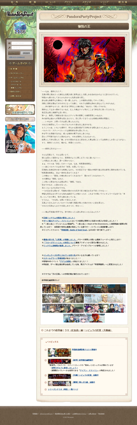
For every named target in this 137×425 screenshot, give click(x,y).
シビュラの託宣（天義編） (99, 330)
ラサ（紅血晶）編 (74, 330)
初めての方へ (20, 92)
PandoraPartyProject (20, 14)
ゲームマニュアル (20, 78)
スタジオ (87, 3)
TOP (14, 3)
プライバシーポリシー (46, 413)
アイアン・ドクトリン (89, 370)
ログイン (14, 53)
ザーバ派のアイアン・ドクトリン (57, 221)
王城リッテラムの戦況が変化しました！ (59, 218)
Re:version (101, 413)
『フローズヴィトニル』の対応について (60, 243)
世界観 (20, 69)
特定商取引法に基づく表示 (62, 413)
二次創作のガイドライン (79, 413)
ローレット (51, 3)
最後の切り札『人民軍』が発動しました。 (60, 240)
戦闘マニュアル (20, 88)
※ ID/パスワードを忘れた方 (17, 57)
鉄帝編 (59, 330)
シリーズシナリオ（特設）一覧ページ (63, 389)
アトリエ (69, 3)
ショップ (105, 3)
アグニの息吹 (65, 261)
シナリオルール (20, 81)
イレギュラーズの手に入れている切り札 (60, 255)
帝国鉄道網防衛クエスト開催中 (84, 350)
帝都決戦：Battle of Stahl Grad (74, 230)
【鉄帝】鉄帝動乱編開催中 (82, 360)
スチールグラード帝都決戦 (54, 258)
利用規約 (35, 413)
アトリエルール (20, 84)
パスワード (8, 48)
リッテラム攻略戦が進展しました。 (58, 246)
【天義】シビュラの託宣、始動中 (85, 375)
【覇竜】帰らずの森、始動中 (83, 382)
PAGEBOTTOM (130, 418)
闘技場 (123, 3)
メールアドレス (8, 43)
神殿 (33, 3)
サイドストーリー (20, 73)
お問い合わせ (20, 96)
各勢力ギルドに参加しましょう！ (64, 368)
